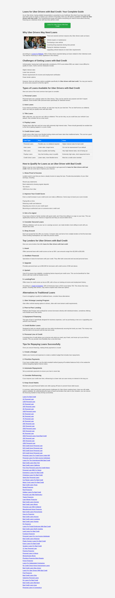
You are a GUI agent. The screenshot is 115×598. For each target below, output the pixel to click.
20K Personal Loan (28, 423)
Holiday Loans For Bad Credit (32, 492)
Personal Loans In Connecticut (32, 587)
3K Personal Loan (28, 409)
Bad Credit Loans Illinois (30, 504)
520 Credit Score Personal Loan (33, 448)
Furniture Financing (29, 534)
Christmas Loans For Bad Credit (33, 475)
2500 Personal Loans (29, 428)
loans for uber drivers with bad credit (57, 25)
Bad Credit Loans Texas (30, 485)
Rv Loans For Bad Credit (30, 580)
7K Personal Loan (28, 419)
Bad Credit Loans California (31, 465)
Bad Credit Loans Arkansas (31, 538)
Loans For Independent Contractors (34, 563)
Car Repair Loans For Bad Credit (33, 480)
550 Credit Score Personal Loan (33, 445)
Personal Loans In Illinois (30, 553)
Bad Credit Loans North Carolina (33, 529)
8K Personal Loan (28, 416)
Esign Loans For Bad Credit (31, 543)
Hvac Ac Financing (28, 514)
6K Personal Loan (28, 433)
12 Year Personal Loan (30, 548)
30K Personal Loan (28, 441)
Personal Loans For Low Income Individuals (36, 536)
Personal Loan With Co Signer (32, 470)
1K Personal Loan (28, 399)
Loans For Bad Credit (29, 397)
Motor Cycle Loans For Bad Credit (33, 482)
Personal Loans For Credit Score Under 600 (36, 455)
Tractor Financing (28, 497)
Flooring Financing (28, 551)
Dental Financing (28, 487)
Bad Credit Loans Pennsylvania (32, 512)
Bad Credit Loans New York (31, 463)
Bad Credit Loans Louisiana (31, 519)
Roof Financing (27, 490)
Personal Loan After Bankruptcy (32, 494)
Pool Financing (27, 573)
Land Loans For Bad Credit (31, 531)
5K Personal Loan (28, 414)
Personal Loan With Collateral (32, 507)
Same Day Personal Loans (31, 477)
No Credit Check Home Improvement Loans (36, 565)
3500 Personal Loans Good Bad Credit (35, 436)
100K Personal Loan (29, 443)
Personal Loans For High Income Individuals (36, 458)
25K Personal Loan (28, 426)
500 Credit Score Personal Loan (33, 450)
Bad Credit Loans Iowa (30, 585)
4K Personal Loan (28, 421)
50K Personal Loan (28, 431)
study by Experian (37, 286)
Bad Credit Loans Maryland (31, 582)
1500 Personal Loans (29, 411)
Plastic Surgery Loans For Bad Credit (34, 541)
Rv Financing (27, 524)
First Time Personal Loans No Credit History (36, 467)
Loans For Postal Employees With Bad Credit (37, 526)
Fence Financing (28, 560)
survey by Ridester (37, 54)
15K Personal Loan (28, 438)
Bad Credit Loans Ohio (30, 575)
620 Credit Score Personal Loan (33, 453)
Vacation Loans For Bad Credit (32, 546)
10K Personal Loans (29, 406)
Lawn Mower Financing (30, 499)
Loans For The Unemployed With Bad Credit (36, 460)
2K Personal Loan (28, 404)
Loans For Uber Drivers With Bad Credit (35, 570)
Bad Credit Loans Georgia (31, 502)
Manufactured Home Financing (32, 509)
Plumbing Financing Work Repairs (33, 558)
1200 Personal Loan (29, 401)
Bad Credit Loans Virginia (30, 521)
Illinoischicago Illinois (29, 556)
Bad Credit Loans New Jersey (32, 568)
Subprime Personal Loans (31, 578)
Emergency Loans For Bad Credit (33, 472)
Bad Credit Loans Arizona (30, 516)
